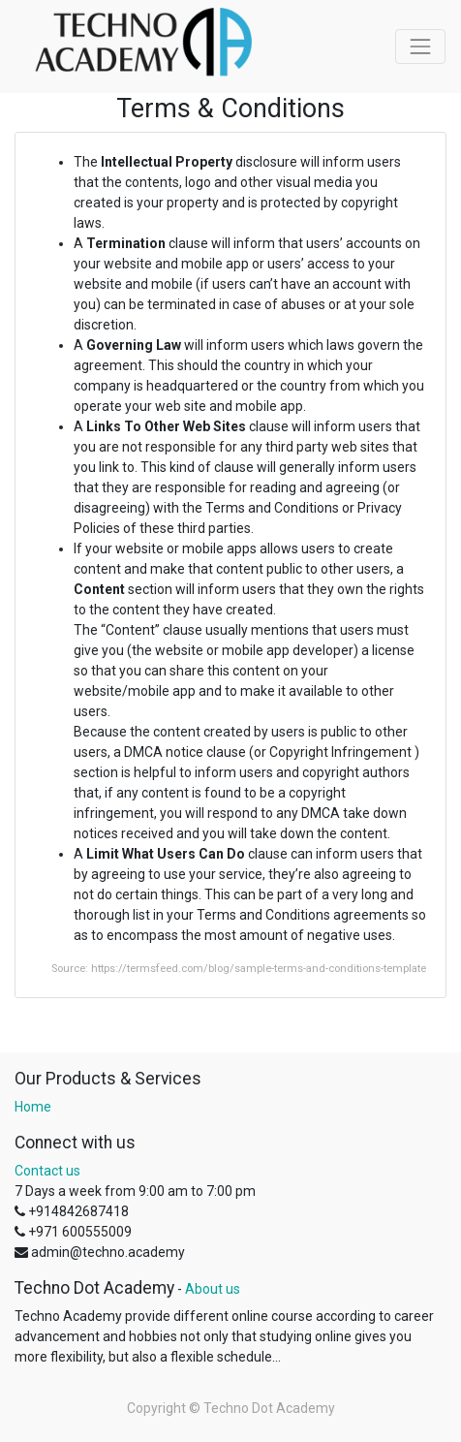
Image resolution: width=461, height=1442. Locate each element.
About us (212, 1289)
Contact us (47, 1170)
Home (33, 1106)
